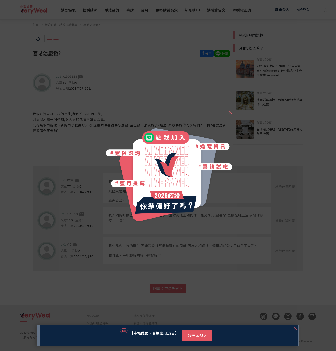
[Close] (230, 110)
